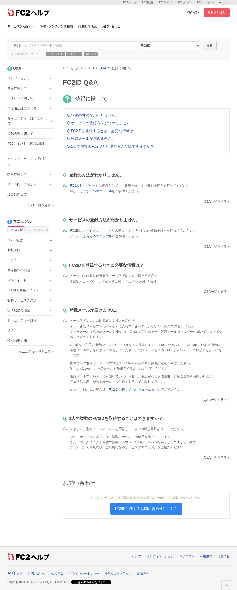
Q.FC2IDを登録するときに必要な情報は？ (102, 131)
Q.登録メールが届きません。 (91, 138)
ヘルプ (136, 556)
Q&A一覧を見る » (217, 201)
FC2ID (89, 68)
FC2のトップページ (84, 185)
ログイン (193, 12)
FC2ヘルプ (71, 68)
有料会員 (91, 54)
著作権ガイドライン (118, 573)
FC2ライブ (165, 2)
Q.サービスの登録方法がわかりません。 (100, 123)
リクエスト (186, 556)
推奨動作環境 (87, 26)
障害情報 (224, 556)
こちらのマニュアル (97, 191)
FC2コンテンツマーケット (213, 2)
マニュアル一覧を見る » (36, 351)
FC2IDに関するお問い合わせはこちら (146, 509)
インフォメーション (160, 556)
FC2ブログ (184, 2)
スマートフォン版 (37, 229)
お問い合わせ (111, 26)
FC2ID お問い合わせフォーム (130, 389)
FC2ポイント (55, 54)
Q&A (102, 68)
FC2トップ (130, 2)
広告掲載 (143, 573)
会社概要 (57, 573)
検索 (210, 45)
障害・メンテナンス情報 (56, 26)
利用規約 (206, 556)
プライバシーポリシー (84, 573)
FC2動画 (147, 2)
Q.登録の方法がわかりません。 (93, 115)
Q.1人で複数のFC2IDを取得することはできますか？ (110, 146)
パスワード (74, 54)
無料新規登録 (217, 12)
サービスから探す (20, 26)
